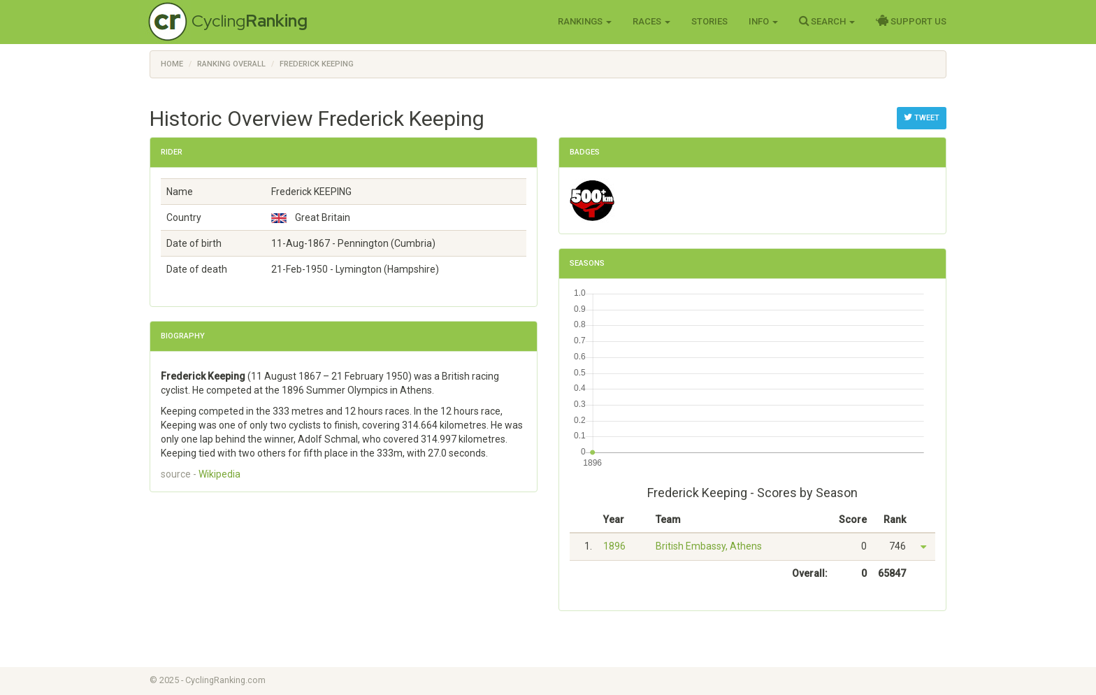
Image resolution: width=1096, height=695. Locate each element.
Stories (709, 21)
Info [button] (763, 21)
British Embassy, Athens (709, 546)
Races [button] (651, 21)
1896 (614, 546)
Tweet (921, 117)
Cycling (250, 20)
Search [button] (827, 21)
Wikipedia (219, 474)
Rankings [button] (585, 21)
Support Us (911, 21)
